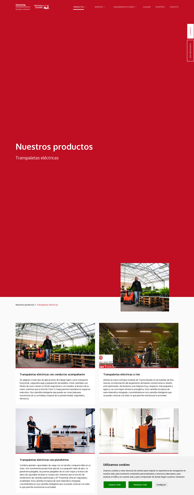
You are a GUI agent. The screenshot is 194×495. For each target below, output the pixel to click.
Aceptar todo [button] (115, 485)
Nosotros (160, 7)
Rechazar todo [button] (140, 485)
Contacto (174, 7)
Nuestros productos (25, 304)
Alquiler (147, 7)
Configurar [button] (161, 485)
